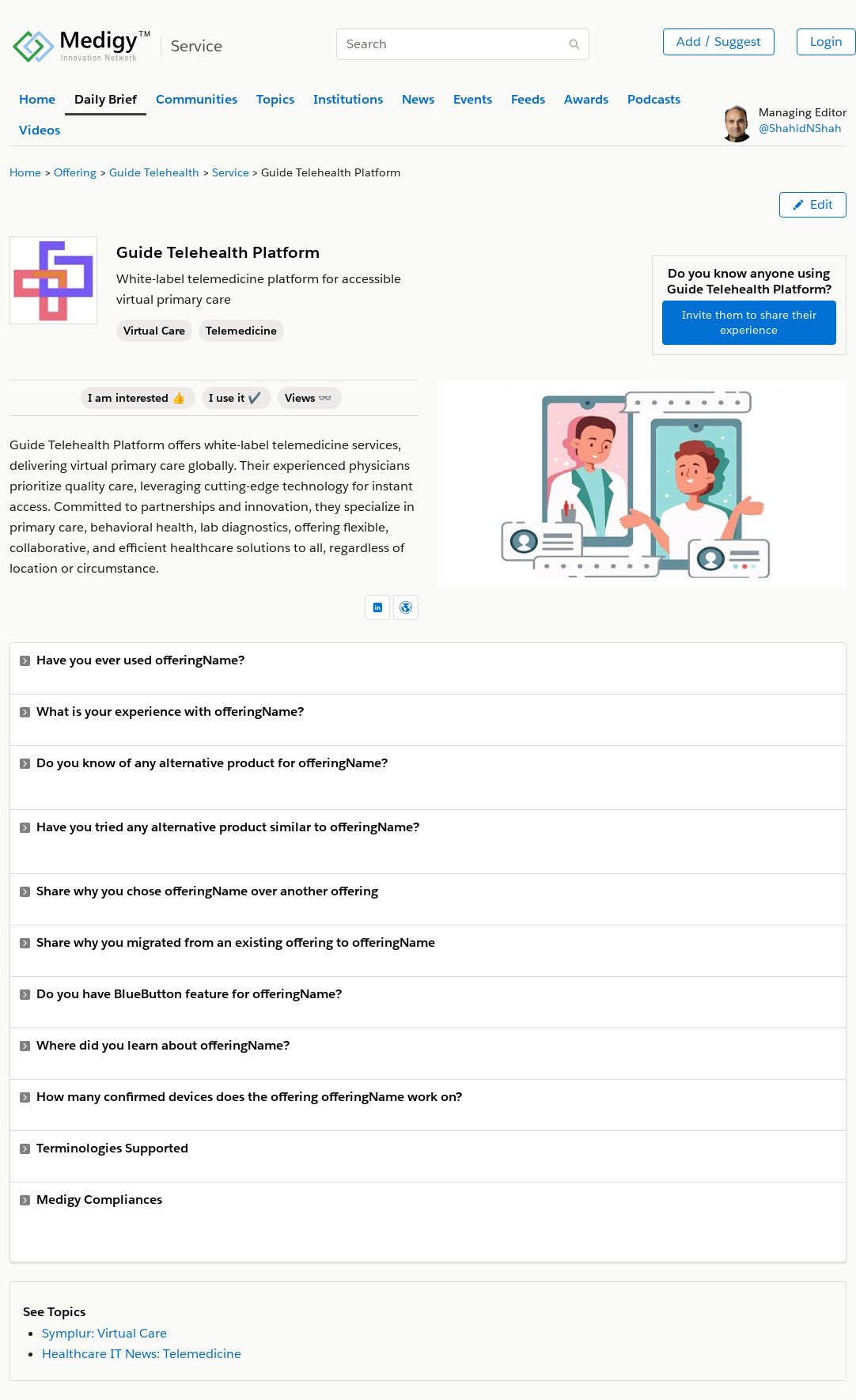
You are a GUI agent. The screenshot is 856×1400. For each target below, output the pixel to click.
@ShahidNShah (800, 128)
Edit (813, 204)
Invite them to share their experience (749, 322)
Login (826, 41)
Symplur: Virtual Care (104, 1333)
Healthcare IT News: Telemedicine (141, 1353)
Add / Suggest (718, 41)
